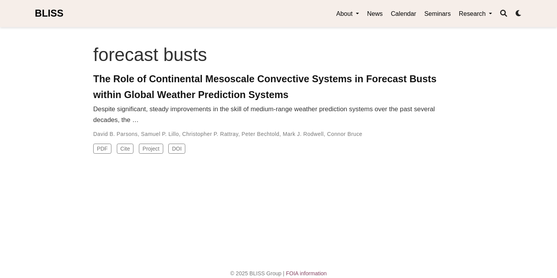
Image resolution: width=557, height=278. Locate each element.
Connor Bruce (344, 134)
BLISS (49, 13)
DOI (177, 149)
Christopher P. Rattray (210, 134)
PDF (102, 149)
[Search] (503, 13)
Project (151, 149)
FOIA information (306, 273)
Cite (125, 149)
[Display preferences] (518, 13)
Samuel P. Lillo (160, 134)
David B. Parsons (115, 134)
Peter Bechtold (261, 134)
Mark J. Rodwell (303, 134)
